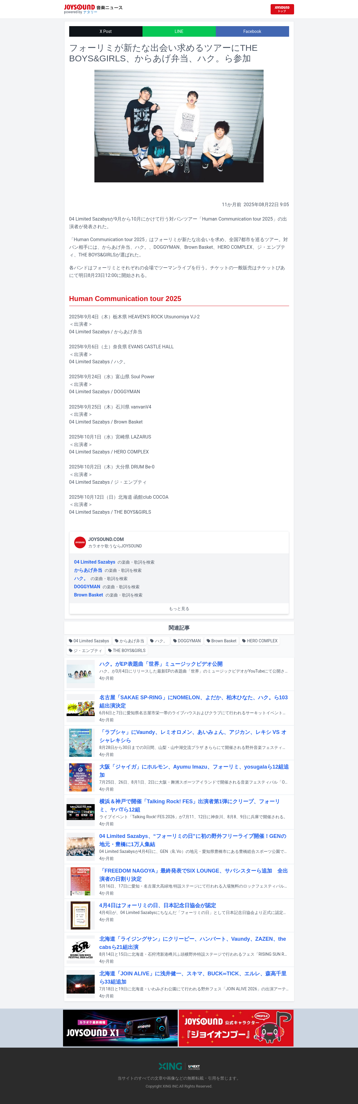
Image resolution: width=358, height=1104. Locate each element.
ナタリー (90, 12)
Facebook (252, 31)
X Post (106, 31)
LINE (179, 31)
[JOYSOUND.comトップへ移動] (282, 9)
